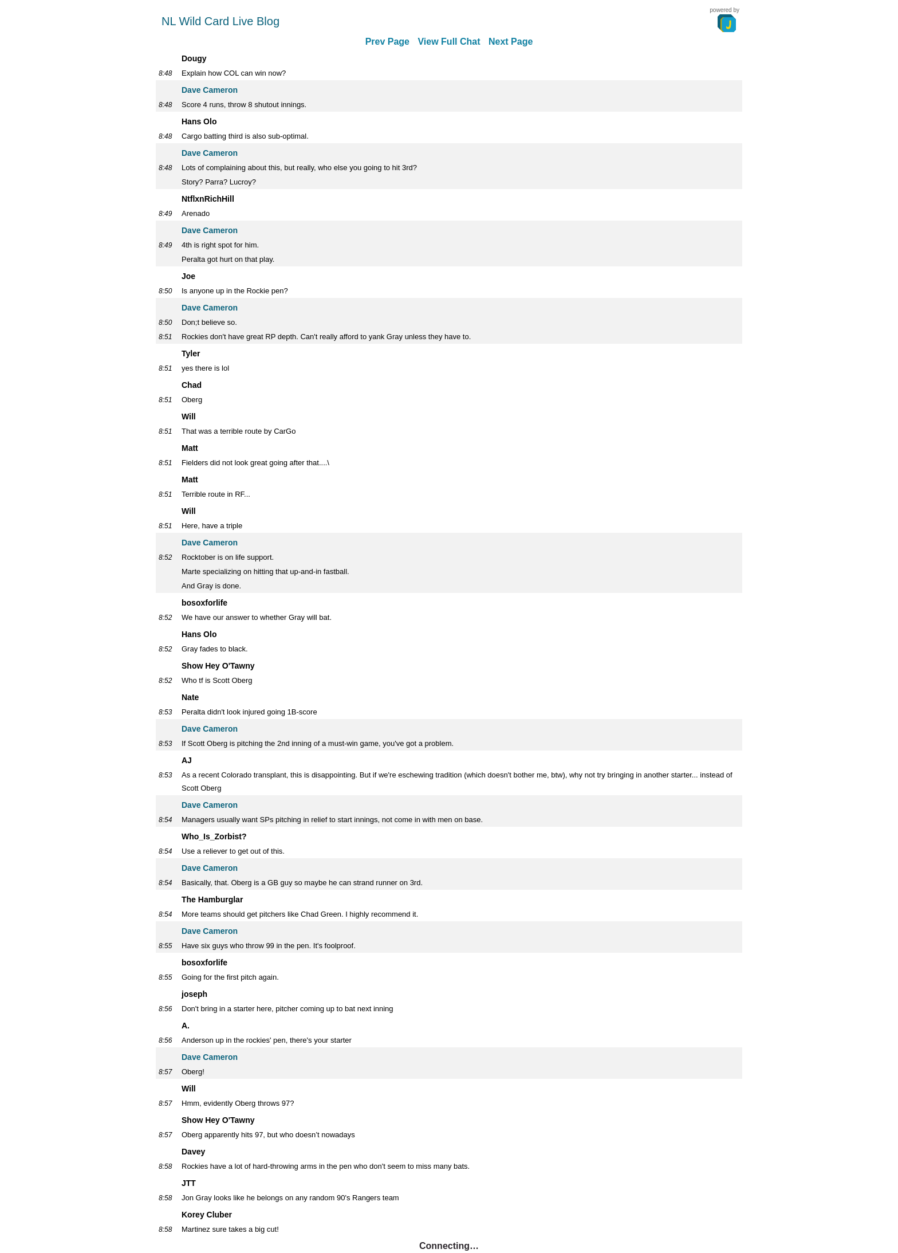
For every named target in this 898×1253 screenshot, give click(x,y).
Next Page (511, 41)
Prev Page (387, 41)
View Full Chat (449, 41)
